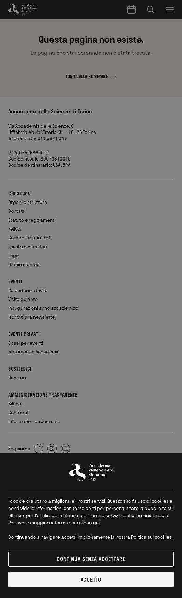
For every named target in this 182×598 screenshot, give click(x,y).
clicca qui (89, 522)
